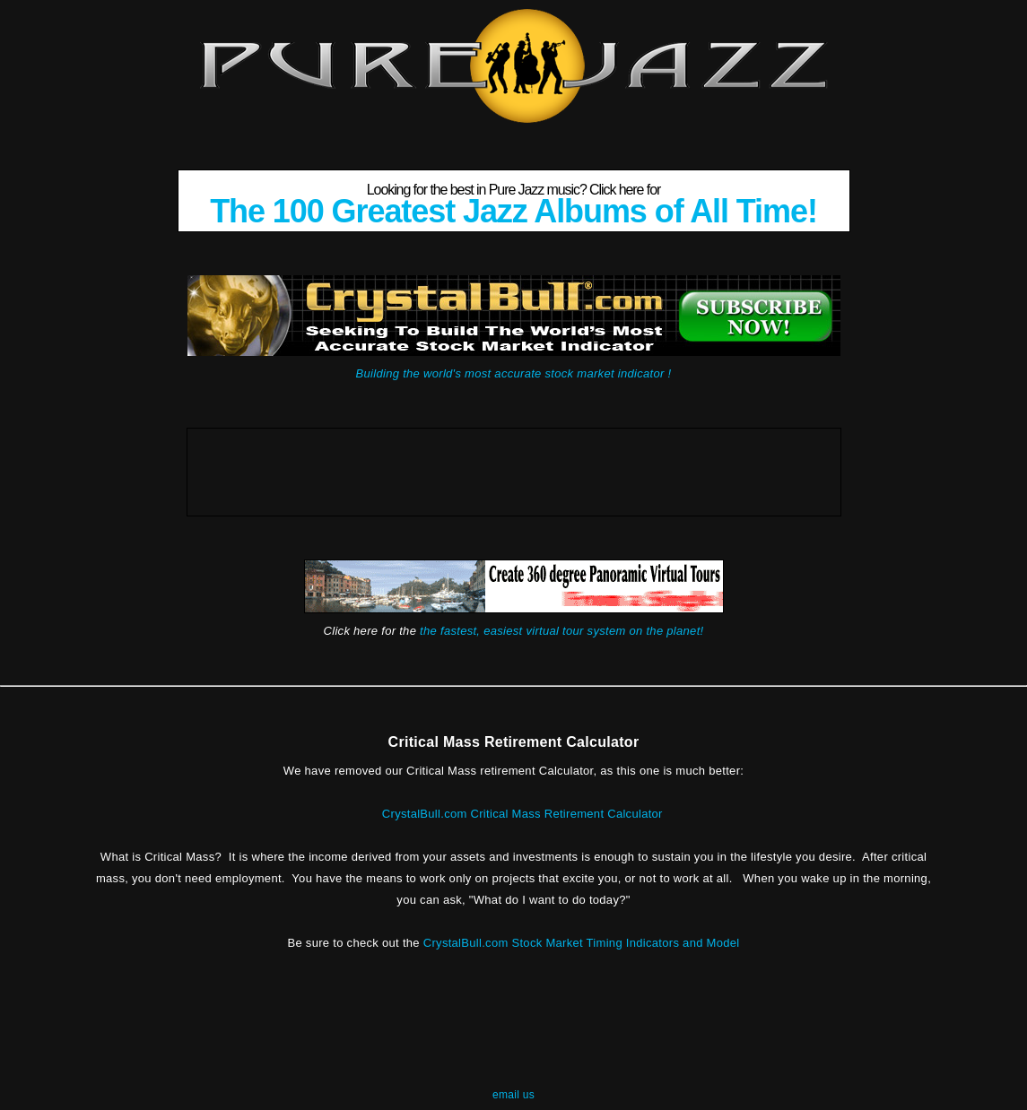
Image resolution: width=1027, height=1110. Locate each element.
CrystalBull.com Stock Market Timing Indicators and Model (581, 943)
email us (513, 1094)
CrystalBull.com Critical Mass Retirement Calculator (522, 813)
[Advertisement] (513, 469)
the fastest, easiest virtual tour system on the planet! (561, 630)
